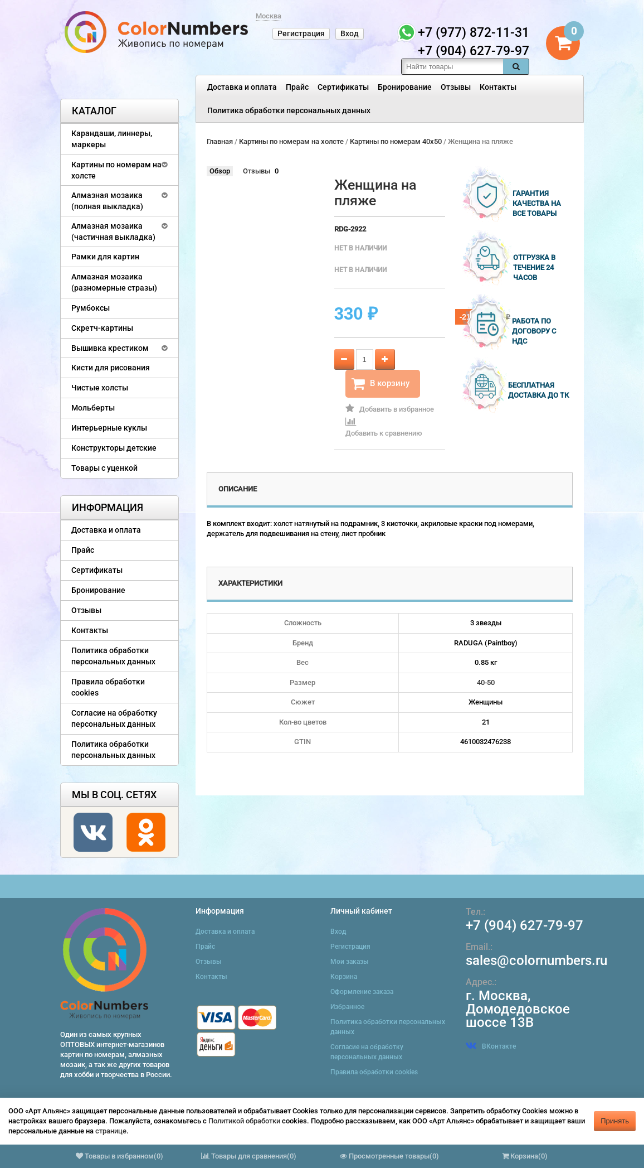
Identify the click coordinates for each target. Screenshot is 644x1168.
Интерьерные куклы (109, 427)
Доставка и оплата (242, 87)
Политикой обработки (244, 1121)
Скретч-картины (102, 328)
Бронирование (405, 87)
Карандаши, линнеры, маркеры (111, 139)
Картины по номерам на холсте (116, 170)
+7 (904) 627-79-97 (524, 925)
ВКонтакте (491, 1046)
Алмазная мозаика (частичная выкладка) (113, 231)
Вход (349, 33)
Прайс (297, 87)
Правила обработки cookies (108, 687)
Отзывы (456, 87)
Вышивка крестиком (110, 348)
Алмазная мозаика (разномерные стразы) (114, 282)
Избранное (347, 1007)
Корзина (343, 977)
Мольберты (93, 407)
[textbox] (452, 66)
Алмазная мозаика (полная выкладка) (107, 201)
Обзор (219, 171)
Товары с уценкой (104, 468)
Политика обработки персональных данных (288, 110)
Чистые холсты (99, 387)
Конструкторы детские (114, 447)
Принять (615, 1121)
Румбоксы (90, 307)
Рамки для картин (105, 256)
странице (110, 1131)
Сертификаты (343, 87)
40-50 (486, 682)
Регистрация (301, 33)
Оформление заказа (361, 992)
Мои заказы (349, 962)
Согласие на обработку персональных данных (114, 718)
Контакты (498, 87)
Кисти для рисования (110, 367)
